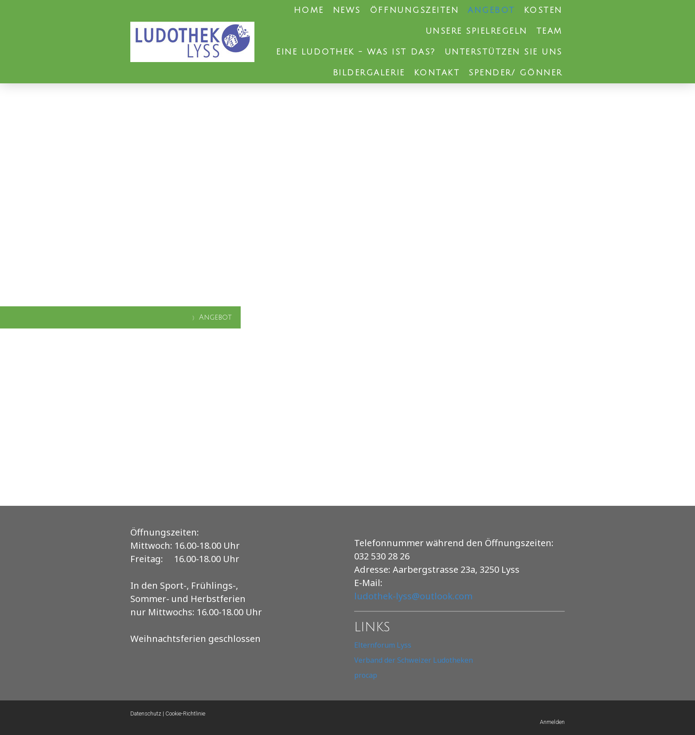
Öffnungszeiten (414, 10)
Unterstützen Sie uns (503, 51)
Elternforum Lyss (382, 645)
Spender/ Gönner (515, 72)
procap (365, 675)
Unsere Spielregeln (476, 31)
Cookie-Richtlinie (185, 713)
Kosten (543, 10)
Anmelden (552, 722)
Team (549, 31)
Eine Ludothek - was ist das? (356, 51)
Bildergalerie (369, 72)
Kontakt (437, 72)
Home (309, 10)
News (347, 10)
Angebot (491, 10)
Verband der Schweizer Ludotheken (413, 660)
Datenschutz (145, 713)
